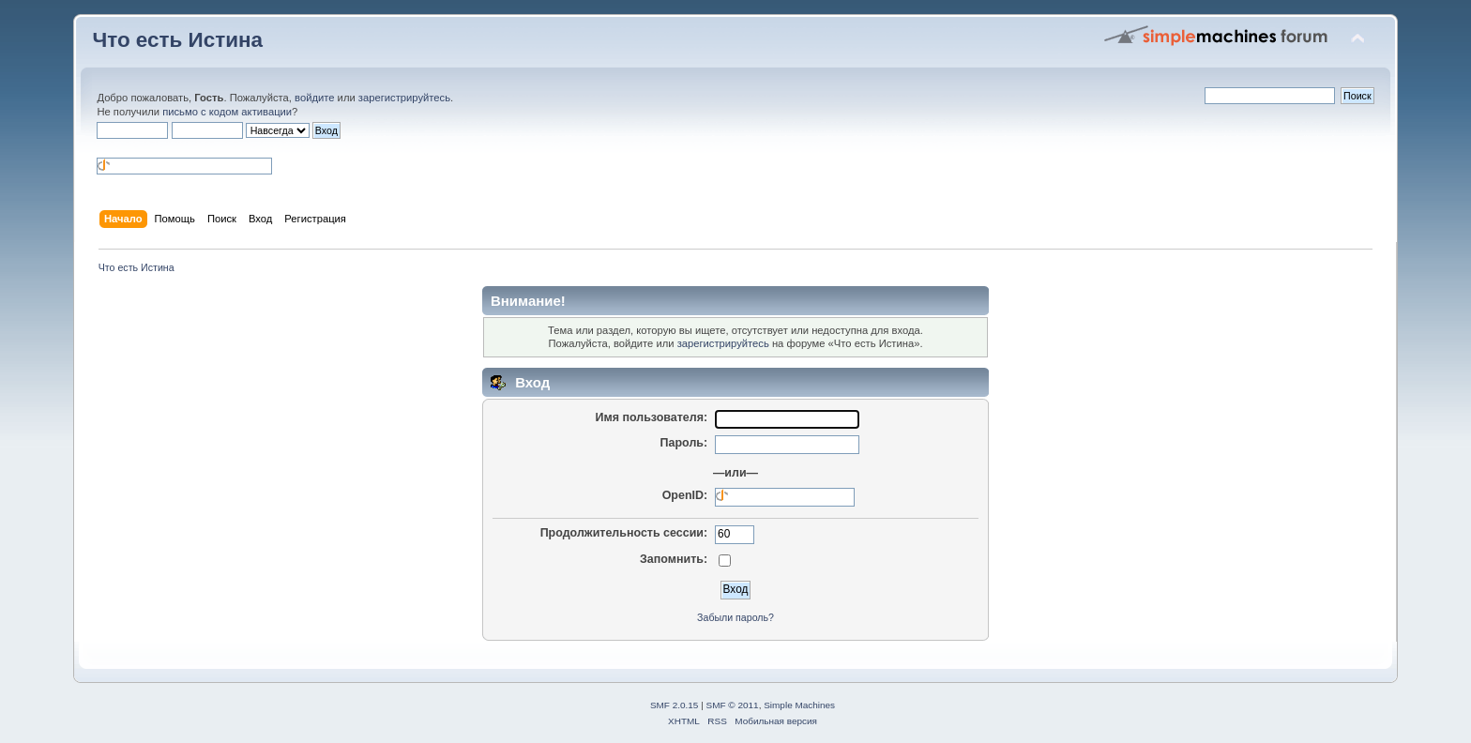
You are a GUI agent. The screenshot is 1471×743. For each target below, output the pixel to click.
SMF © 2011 (732, 705)
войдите (314, 97)
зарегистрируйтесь (404, 97)
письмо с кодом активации (227, 111)
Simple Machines (799, 705)
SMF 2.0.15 (674, 705)
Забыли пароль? (735, 617)
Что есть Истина (177, 40)
